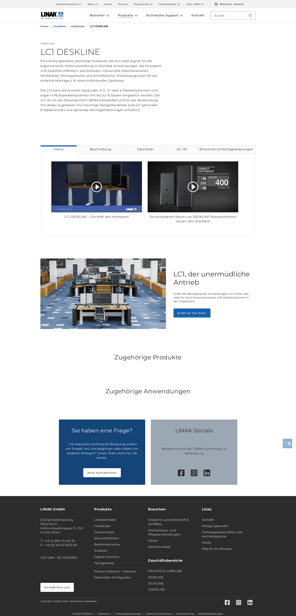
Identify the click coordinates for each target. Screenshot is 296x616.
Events (108, 4)
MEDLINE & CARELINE (165, 571)
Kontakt (208, 520)
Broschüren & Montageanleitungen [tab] (226, 149)
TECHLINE (156, 583)
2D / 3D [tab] (182, 149)
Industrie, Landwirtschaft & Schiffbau (168, 522)
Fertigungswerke (215, 526)
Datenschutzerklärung (158, 613)
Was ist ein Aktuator (217, 549)
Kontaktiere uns (57, 587)
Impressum (104, 613)
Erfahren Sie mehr (192, 313)
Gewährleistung (185, 613)
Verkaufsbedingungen (210, 613)
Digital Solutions (106, 557)
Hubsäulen (102, 526)
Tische (153, 540)
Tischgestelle (104, 563)
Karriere (123, 4)
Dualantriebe (104, 532)
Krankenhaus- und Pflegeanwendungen (164, 532)
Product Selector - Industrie (115, 571)
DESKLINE (156, 577)
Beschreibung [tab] (100, 149)
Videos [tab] (58, 149)
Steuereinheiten (106, 538)
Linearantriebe (105, 520)
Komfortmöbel (159, 547)
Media (206, 542)
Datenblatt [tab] (145, 149)
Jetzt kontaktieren (102, 472)
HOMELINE (156, 589)
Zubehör (100, 550)
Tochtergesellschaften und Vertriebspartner (222, 534)
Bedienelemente (107, 544)
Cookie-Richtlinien (82, 613)
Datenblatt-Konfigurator (112, 577)
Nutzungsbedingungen (128, 613)
